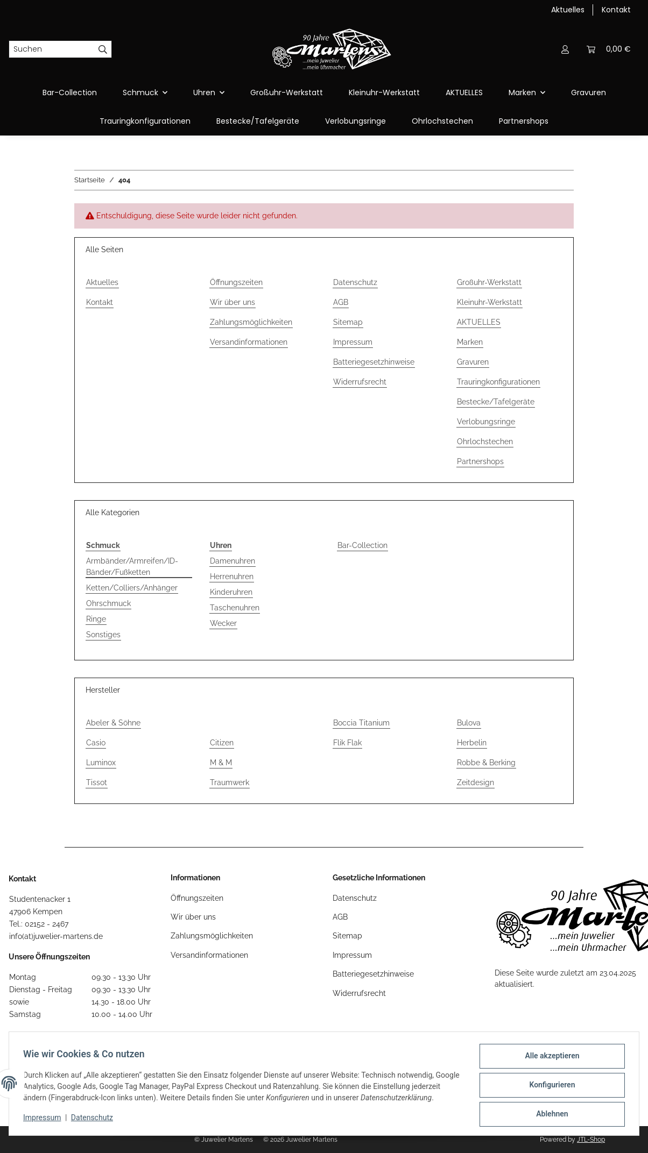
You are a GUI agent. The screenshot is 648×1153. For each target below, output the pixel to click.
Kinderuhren (231, 592)
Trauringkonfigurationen (145, 121)
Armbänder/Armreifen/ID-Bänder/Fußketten (132, 566)
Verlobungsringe (355, 121)
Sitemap (348, 322)
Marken (470, 342)
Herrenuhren (231, 576)
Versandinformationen (248, 342)
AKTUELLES (464, 92)
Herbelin (472, 742)
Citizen (222, 742)
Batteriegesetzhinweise (373, 362)
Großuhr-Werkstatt (286, 92)
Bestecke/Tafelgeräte (257, 121)
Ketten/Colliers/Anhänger (132, 587)
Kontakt (616, 9)
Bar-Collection (362, 545)
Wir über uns (232, 302)
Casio (95, 742)
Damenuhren (232, 561)
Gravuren (588, 92)
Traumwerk (229, 782)
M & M (221, 762)
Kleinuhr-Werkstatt (384, 92)
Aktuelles (567, 9)
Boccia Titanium (361, 722)
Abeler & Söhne (113, 722)
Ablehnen (549, 1110)
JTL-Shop (591, 1139)
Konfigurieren (549, 1082)
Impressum (45, 1120)
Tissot (96, 782)
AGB (340, 302)
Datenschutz (95, 1120)
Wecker (223, 623)
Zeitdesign (475, 782)
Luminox (101, 762)
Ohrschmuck (108, 603)
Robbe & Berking (486, 762)
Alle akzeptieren (549, 1054)
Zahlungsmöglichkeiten (251, 322)
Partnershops (523, 121)
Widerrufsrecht (359, 382)
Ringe (96, 619)
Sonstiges (103, 634)
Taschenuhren (234, 607)
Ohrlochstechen (442, 121)
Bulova (469, 722)
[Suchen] (52, 49)
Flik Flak (347, 742)
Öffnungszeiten (236, 282)
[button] (565, 49)
